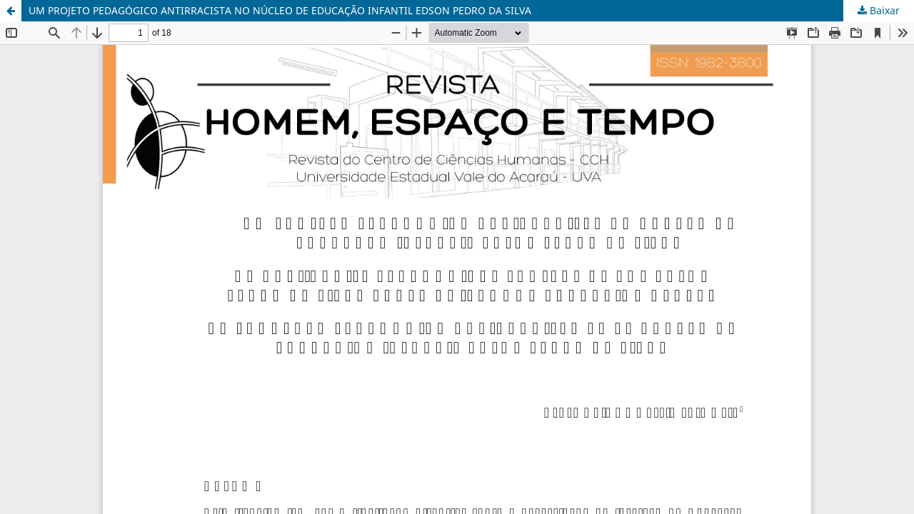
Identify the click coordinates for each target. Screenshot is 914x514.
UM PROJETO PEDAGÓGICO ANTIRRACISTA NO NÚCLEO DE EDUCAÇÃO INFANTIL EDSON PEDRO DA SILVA (280, 10)
